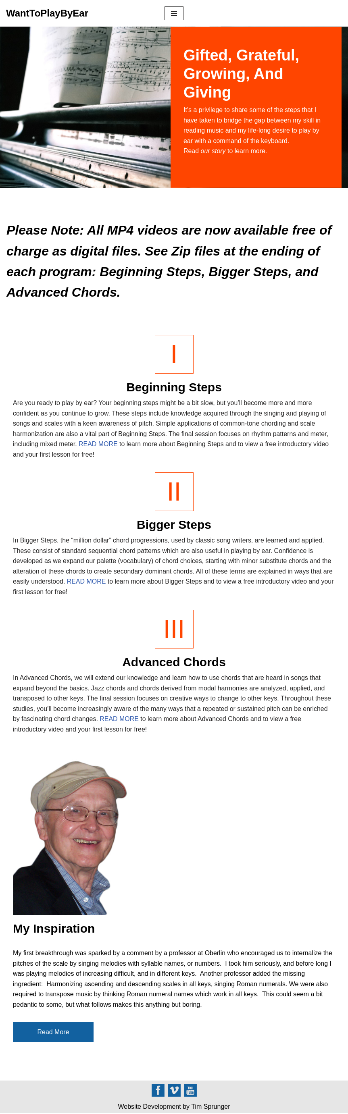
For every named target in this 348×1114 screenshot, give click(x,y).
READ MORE (98, 444)
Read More (53, 1032)
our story (213, 151)
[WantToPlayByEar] (47, 13)
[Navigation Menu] (174, 13)
